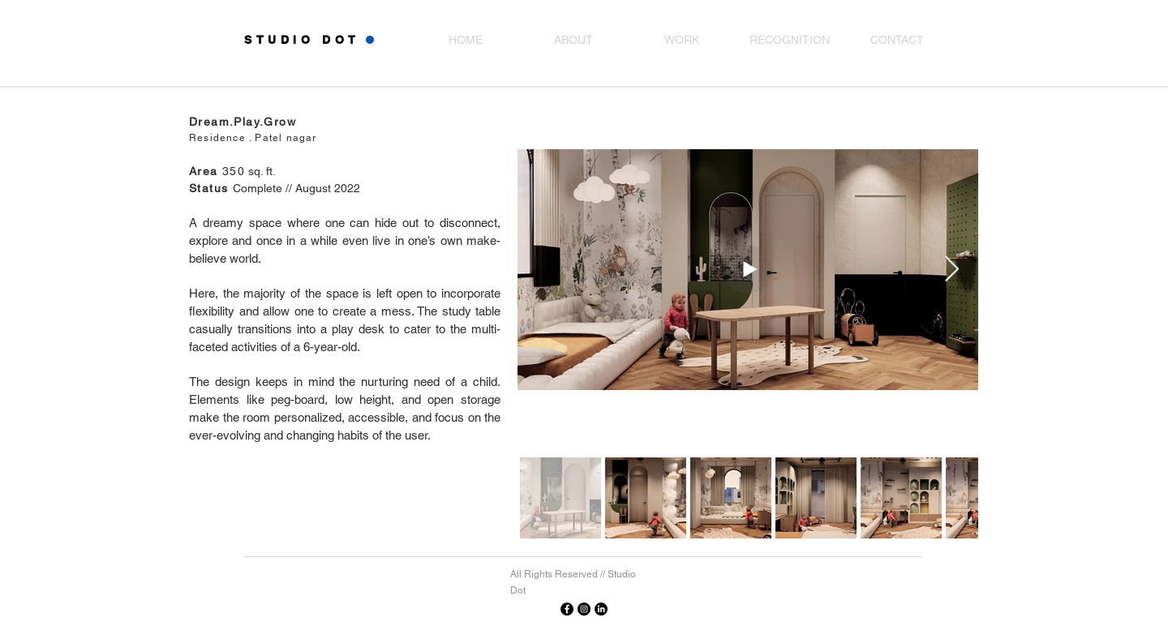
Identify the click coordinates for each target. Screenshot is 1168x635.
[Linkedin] (601, 609)
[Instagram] (584, 609)
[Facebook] (566, 609)
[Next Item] (951, 269)
